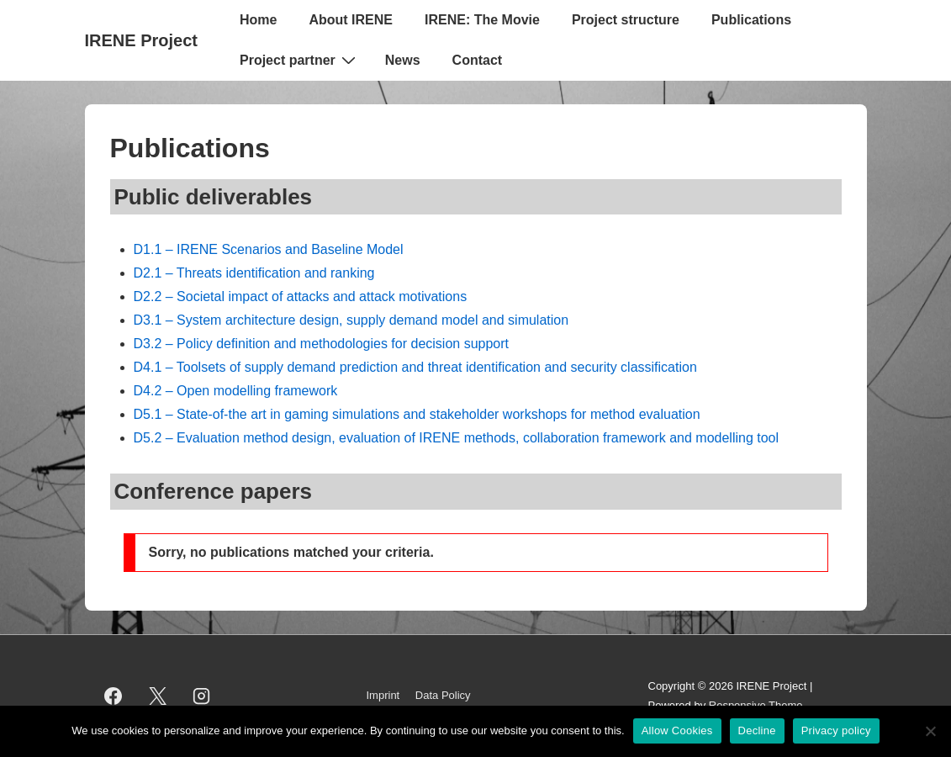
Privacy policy (836, 730)
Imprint (383, 695)
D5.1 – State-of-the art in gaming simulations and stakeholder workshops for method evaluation (417, 414)
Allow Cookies (677, 730)
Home (258, 20)
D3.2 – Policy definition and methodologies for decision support (322, 343)
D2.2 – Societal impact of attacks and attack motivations (301, 296)
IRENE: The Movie (482, 20)
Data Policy (443, 695)
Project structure (625, 20)
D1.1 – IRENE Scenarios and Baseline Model (269, 249)
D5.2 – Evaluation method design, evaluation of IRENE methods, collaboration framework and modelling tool (456, 438)
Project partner (300, 59)
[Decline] (930, 731)
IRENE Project (141, 40)
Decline (757, 730)
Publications (751, 20)
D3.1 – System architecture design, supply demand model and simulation (351, 320)
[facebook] (113, 696)
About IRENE (351, 20)
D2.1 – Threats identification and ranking (254, 273)
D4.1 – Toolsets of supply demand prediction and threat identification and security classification (415, 367)
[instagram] (202, 696)
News (402, 60)
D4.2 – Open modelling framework (236, 391)
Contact (477, 60)
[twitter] (157, 696)
